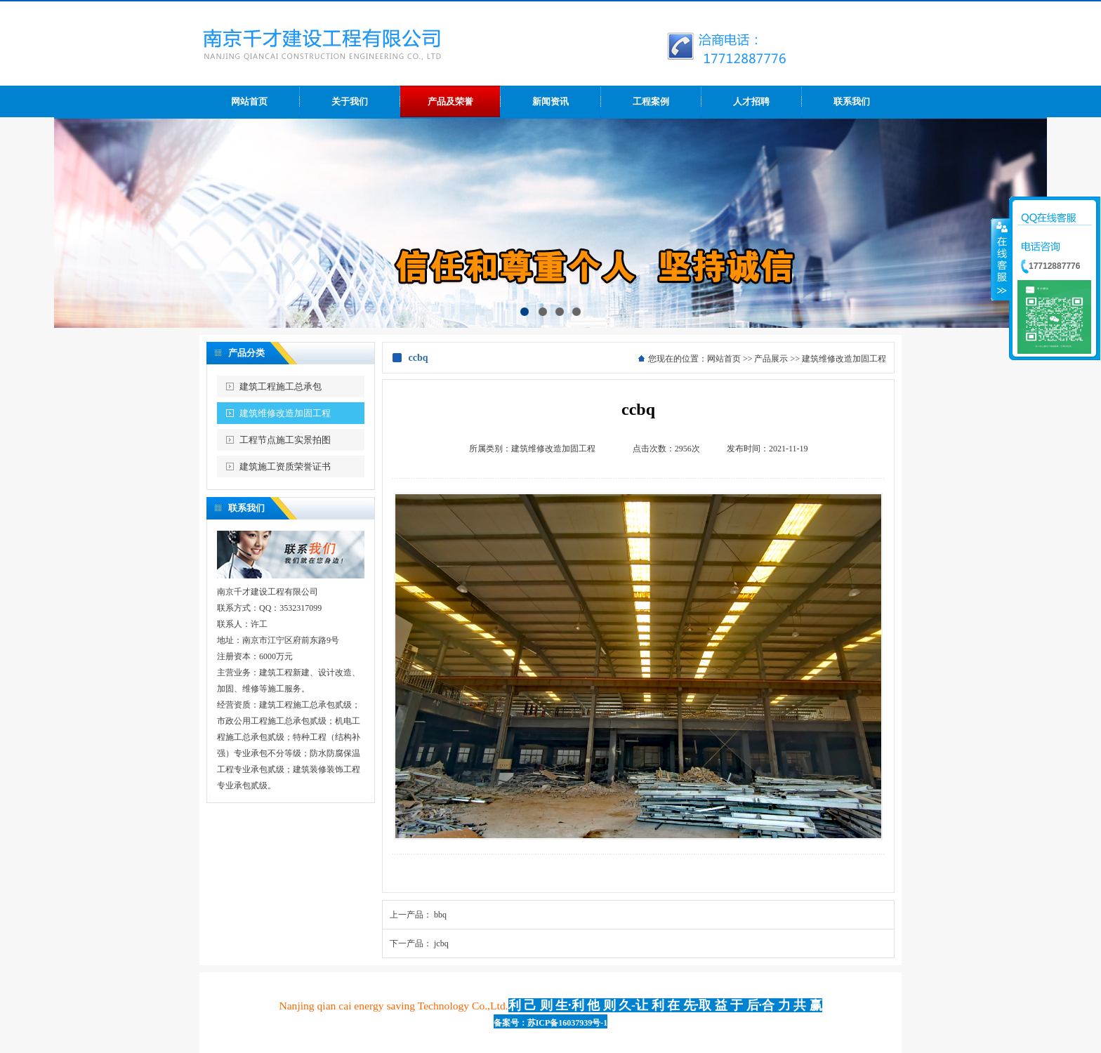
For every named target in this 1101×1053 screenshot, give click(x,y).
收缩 (1000, 259)
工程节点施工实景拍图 (285, 440)
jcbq (441, 943)
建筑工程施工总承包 (280, 386)
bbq (440, 915)
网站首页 (724, 359)
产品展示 (771, 359)
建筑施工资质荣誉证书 (285, 466)
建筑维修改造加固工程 (285, 413)
